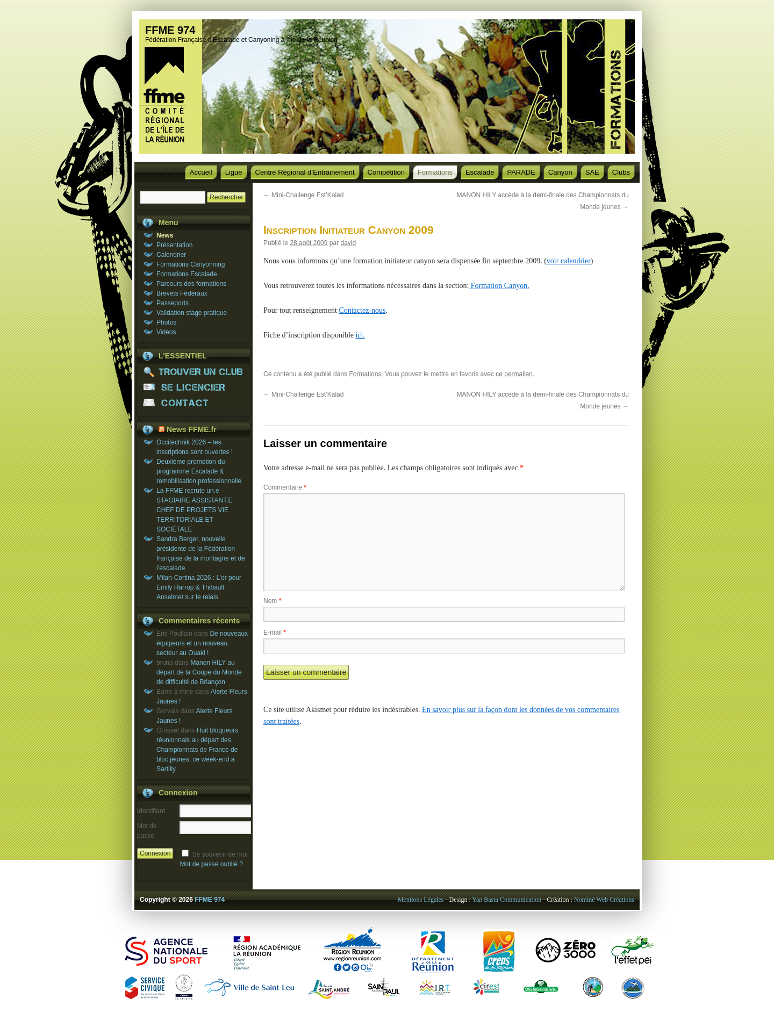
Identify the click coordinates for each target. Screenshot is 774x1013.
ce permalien (514, 374)
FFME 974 (170, 30)
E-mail (274, 632)
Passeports (172, 303)
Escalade (479, 172)
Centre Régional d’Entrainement (305, 172)
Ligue (233, 172)
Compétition (386, 172)
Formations (435, 172)
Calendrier (171, 254)
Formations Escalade (186, 274)
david (348, 243)
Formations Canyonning (190, 264)
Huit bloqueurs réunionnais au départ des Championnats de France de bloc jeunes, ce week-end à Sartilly (197, 750)
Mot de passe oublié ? (211, 864)
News (164, 235)
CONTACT (193, 403)
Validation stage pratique (191, 313)
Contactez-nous (362, 310)
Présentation (174, 245)
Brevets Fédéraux (181, 293)
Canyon (560, 172)
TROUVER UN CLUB (193, 371)
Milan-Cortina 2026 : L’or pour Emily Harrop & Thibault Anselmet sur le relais (198, 587)
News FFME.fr (192, 429)
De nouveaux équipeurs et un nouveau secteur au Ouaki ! (202, 643)
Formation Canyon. (499, 286)
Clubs (621, 172)
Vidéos (166, 332)
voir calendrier (569, 261)
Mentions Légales (421, 899)
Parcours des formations (191, 284)
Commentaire (284, 487)
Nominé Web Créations (604, 899)
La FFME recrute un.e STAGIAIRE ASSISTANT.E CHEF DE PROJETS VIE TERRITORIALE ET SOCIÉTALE (194, 510)
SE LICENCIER (193, 387)
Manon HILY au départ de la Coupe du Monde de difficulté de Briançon (199, 672)
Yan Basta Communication (506, 899)
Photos (166, 322)
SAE (592, 172)
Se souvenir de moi (220, 854)
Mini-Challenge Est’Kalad (303, 195)
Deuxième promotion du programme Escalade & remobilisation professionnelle (198, 471)
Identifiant (151, 811)
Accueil (201, 172)
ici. (360, 335)
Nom (272, 601)
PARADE (521, 172)
